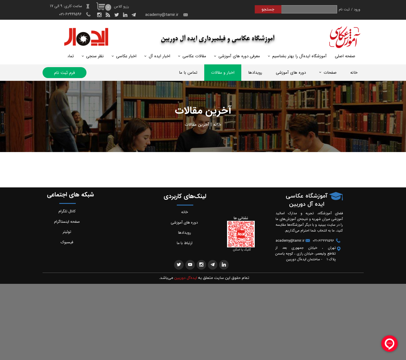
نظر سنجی (95, 56)
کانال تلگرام (66, 211)
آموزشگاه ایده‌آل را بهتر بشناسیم (299, 56)
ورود (357, 9)
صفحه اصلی (345, 56)
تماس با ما (188, 72)
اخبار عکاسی (126, 56)
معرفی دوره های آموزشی (239, 56)
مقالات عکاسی (194, 56)
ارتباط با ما (184, 243)
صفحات (330, 72)
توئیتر (67, 232)
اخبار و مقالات (222, 72)
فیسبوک (67, 242)
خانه (353, 72)
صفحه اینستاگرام (67, 222)
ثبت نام (344, 9)
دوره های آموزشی (291, 72)
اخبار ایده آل (159, 56)
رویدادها (255, 72)
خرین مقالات (196, 124)
